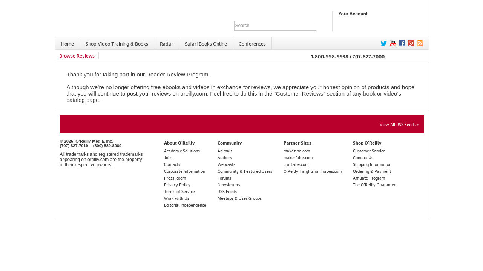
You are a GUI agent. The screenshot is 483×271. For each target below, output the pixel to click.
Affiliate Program (369, 177)
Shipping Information (372, 164)
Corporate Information (184, 170)
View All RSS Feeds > (399, 124)
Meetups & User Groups (240, 198)
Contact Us (363, 157)
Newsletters (229, 184)
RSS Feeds (227, 191)
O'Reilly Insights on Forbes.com (313, 170)
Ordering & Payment (372, 170)
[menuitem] (67, 43)
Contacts (172, 164)
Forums (224, 177)
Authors (225, 157)
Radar (166, 43)
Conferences (252, 43)
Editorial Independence (185, 204)
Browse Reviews (77, 55)
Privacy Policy (177, 184)
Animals (225, 150)
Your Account (353, 14)
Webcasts (226, 164)
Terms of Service (179, 191)
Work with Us (176, 198)
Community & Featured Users (245, 170)
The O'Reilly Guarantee (374, 184)
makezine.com (297, 150)
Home (67, 43)
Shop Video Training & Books (117, 43)
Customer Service (369, 150)
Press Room (175, 177)
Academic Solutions (182, 150)
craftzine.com (296, 164)
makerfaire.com (298, 157)
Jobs (168, 157)
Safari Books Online (206, 43)
